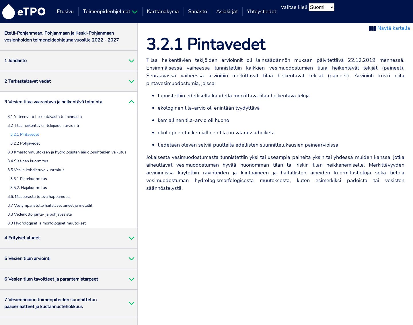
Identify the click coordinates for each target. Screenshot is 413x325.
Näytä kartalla (393, 28)
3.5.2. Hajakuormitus (28, 187)
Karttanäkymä (163, 11)
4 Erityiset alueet (22, 238)
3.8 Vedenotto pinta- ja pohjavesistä (39, 214)
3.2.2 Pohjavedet (25, 143)
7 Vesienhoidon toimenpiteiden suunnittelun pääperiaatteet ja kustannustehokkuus (50, 303)
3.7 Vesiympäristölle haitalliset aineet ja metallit (49, 205)
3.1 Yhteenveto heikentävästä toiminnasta (44, 116)
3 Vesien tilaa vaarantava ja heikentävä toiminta (53, 102)
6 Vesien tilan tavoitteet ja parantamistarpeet (51, 279)
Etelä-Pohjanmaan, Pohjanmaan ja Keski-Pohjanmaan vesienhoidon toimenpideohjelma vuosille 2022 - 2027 (61, 36)
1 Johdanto (15, 61)
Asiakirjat (227, 11)
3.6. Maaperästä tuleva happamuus (38, 196)
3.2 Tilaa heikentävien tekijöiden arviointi (43, 125)
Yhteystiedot (261, 11)
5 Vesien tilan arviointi (27, 258)
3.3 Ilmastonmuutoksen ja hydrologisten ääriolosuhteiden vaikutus (66, 152)
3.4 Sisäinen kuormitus (27, 161)
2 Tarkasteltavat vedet (27, 81)
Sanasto (197, 11)
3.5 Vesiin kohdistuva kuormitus (36, 170)
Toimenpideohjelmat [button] (110, 11)
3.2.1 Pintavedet (24, 134)
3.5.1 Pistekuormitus (28, 179)
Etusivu (65, 11)
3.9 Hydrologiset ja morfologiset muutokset (46, 223)
